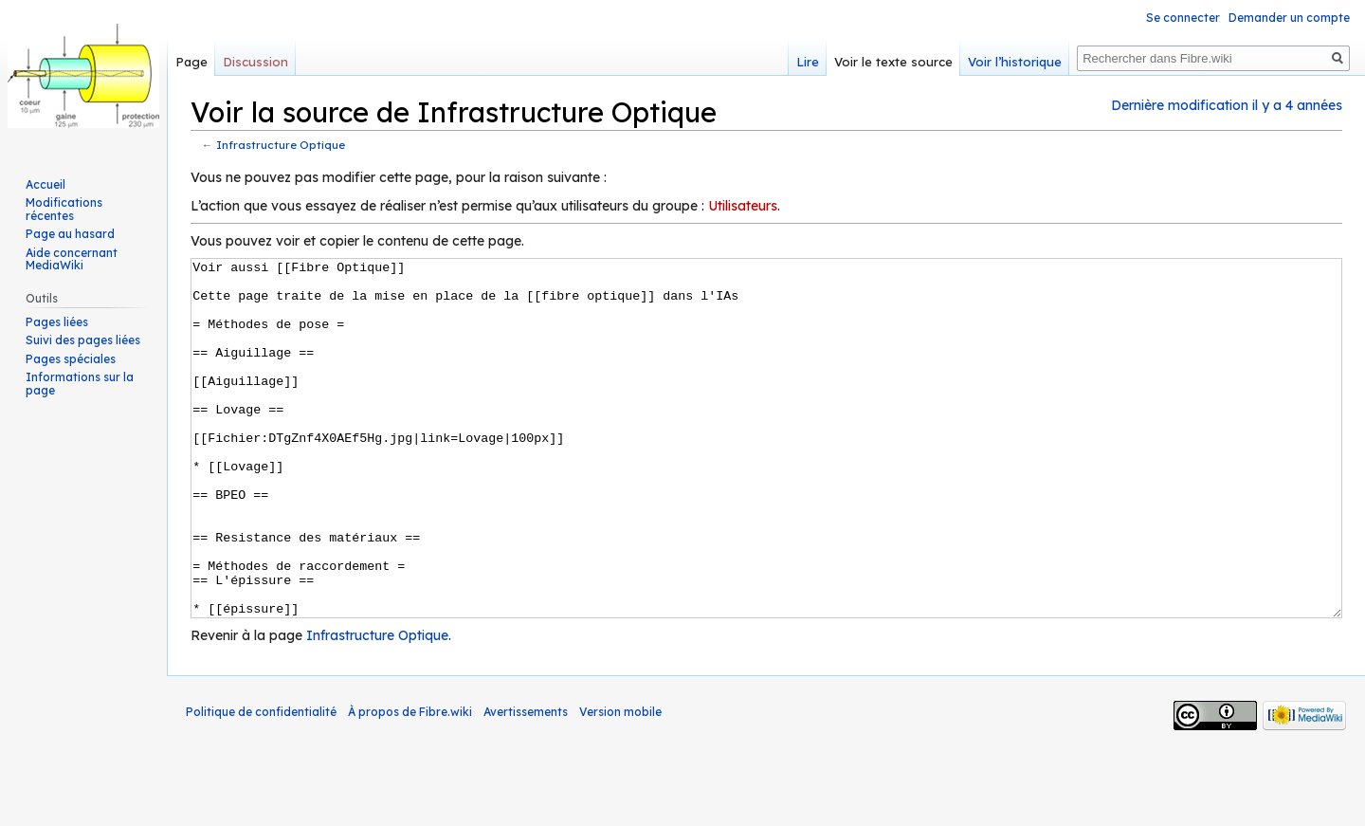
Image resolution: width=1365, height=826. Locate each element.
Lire (807, 61)
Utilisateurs (742, 205)
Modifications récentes (64, 209)
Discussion (255, 61)
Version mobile (620, 783)
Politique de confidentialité (261, 783)
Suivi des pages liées (83, 340)
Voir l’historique (1015, 61)
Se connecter (1183, 17)
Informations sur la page (80, 383)
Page (191, 61)
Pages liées (57, 322)
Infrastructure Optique (280, 145)
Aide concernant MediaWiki (72, 259)
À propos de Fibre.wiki (410, 783)
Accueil (45, 184)
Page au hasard (70, 234)
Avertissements (525, 783)
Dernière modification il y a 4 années (1226, 105)
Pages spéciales (71, 359)
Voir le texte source (893, 61)
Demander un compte (1289, 17)
